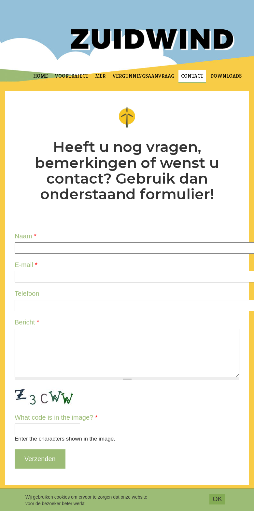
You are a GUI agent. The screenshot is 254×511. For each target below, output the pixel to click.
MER (100, 75)
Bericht (27, 322)
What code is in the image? (56, 417)
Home (40, 75)
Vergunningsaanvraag (143, 75)
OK (217, 500)
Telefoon (27, 293)
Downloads (226, 75)
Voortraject (71, 75)
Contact (192, 75)
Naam (25, 236)
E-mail (26, 264)
